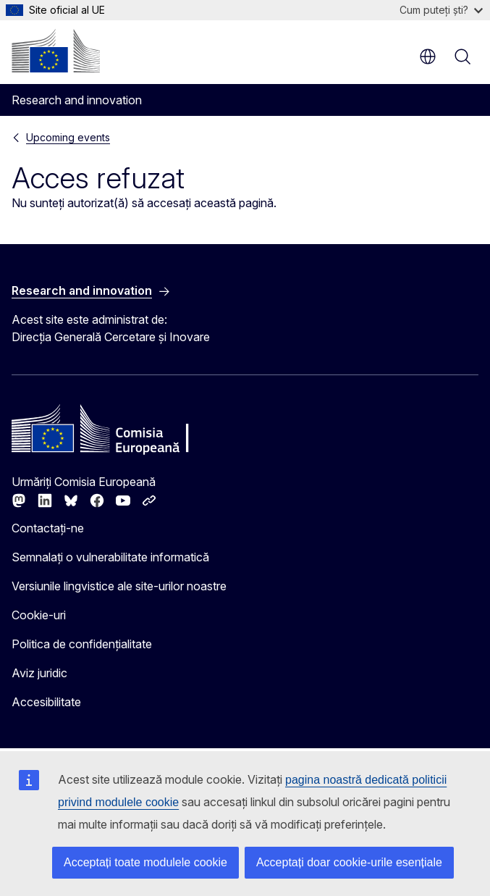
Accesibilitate (46, 702)
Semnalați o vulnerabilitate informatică (110, 557)
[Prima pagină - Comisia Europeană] (56, 50)
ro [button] (427, 56)
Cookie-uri (39, 615)
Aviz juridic (39, 673)
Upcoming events (68, 137)
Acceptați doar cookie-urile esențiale (349, 862)
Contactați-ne (48, 528)
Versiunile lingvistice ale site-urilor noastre (119, 586)
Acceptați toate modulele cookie (145, 862)
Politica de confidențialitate (82, 644)
